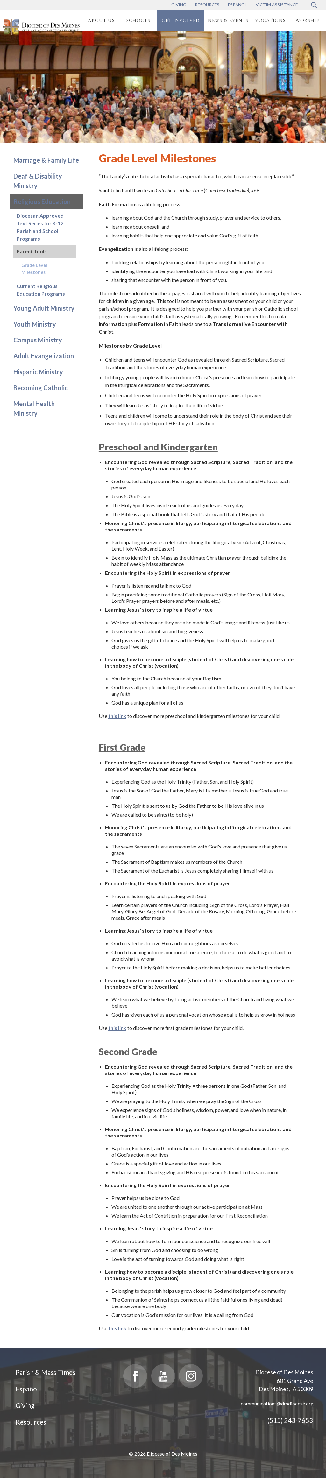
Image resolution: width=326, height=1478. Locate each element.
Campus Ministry (37, 340)
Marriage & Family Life (46, 160)
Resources (31, 1422)
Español (27, 1389)
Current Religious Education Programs (41, 290)
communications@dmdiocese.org (277, 1403)
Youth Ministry (34, 324)
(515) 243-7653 (290, 1420)
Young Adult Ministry (43, 308)
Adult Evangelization (43, 356)
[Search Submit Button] (314, 5)
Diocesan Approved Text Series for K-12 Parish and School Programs (40, 227)
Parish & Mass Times (45, 1372)
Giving (25, 1405)
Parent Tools (32, 251)
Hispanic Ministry (38, 372)
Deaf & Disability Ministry (37, 180)
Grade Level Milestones (34, 269)
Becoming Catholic (40, 387)
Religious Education (42, 201)
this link (117, 716)
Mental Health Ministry (34, 408)
